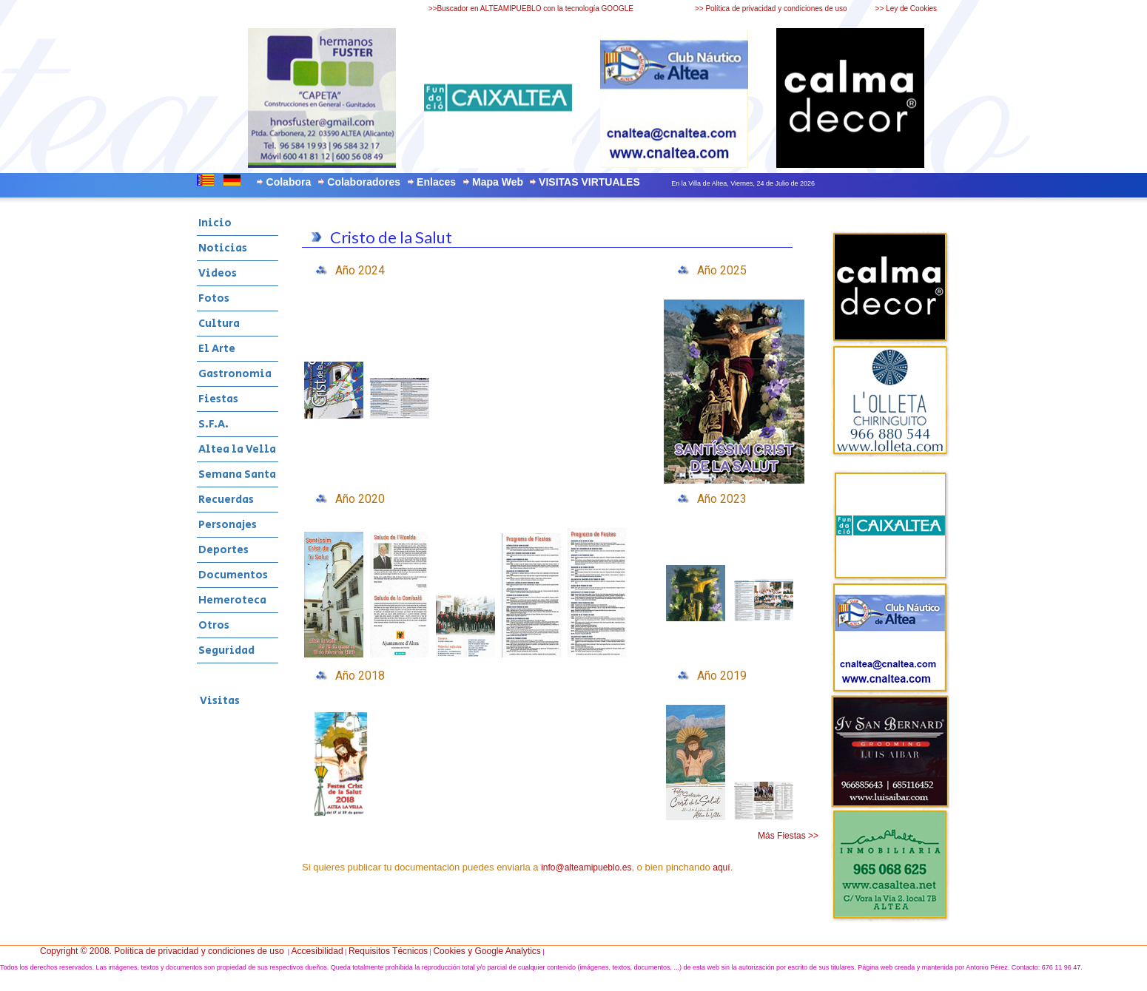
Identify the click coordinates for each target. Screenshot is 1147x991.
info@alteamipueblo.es (586, 867)
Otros (213, 625)
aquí (721, 867)
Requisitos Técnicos (388, 951)
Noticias (222, 248)
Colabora (289, 182)
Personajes (227, 524)
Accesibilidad (317, 951)
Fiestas (218, 399)
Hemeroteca (232, 600)
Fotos (213, 298)
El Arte (216, 348)
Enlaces (436, 182)
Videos (217, 273)
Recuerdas (226, 499)
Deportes (223, 550)
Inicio (215, 223)
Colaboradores (363, 182)
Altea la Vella (237, 449)
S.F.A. (213, 424)
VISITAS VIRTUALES (589, 182)
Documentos (233, 575)
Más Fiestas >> (788, 836)
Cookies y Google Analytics (486, 951)
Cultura (219, 323)
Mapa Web (497, 182)
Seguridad (226, 650)
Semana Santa (237, 474)
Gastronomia (235, 374)
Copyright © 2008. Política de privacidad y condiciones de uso (162, 951)
